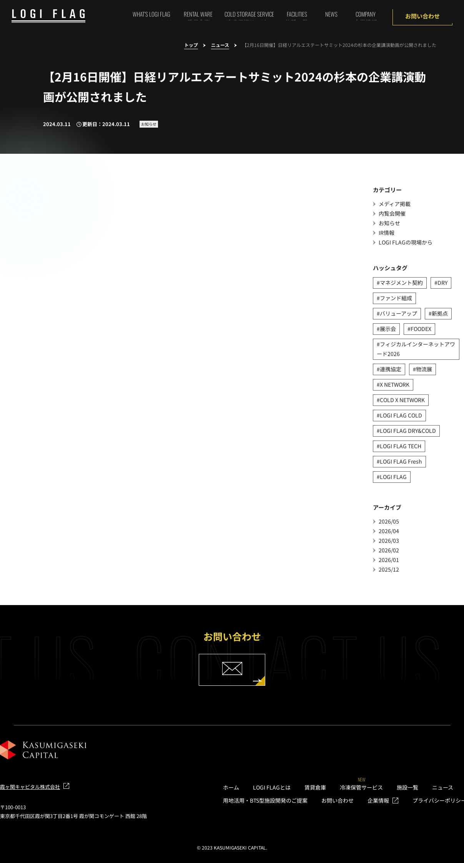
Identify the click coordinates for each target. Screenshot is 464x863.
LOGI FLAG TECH (400, 446)
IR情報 (386, 232)
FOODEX (421, 329)
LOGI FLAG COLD (401, 415)
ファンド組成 (396, 298)
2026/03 (389, 540)
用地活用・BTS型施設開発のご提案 (265, 800)
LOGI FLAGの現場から (405, 242)
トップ (191, 45)
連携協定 (390, 369)
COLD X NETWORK (402, 400)
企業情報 (378, 800)
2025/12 (389, 569)
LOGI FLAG (393, 477)
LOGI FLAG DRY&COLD (408, 430)
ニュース (220, 45)
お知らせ (389, 223)
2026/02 (389, 550)
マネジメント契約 (401, 282)
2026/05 (389, 521)
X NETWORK (394, 384)
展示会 (388, 329)
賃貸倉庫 (315, 787)
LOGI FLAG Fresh (401, 461)
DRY (442, 282)
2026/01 (389, 560)
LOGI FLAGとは (272, 787)
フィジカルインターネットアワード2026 (416, 349)
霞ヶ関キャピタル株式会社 (30, 786)
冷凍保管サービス (361, 787)
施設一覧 (407, 787)
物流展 (424, 369)
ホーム (231, 787)
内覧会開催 (392, 213)
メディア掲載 (395, 204)
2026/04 (389, 531)
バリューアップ (398, 313)
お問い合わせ (422, 16)
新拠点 (440, 313)
